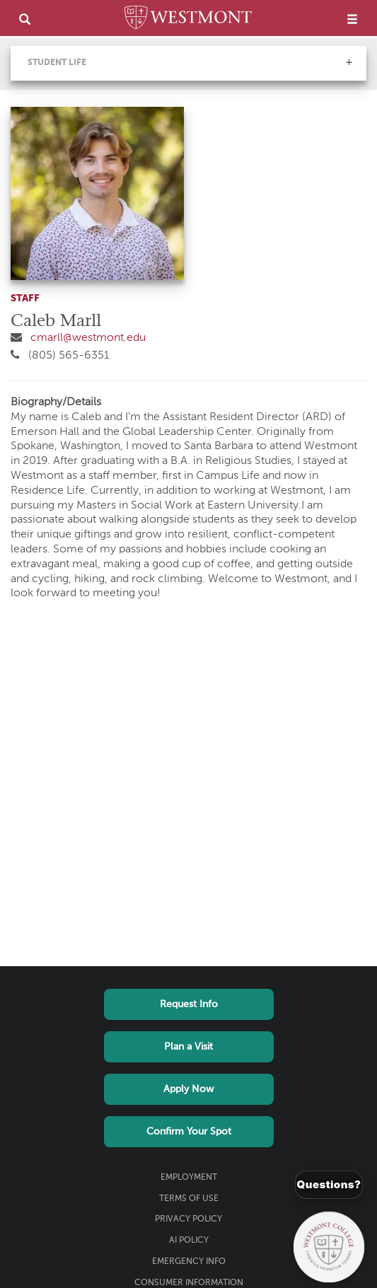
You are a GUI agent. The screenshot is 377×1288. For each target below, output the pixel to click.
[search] (25, 19)
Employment (189, 1177)
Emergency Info (189, 1262)
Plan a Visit (188, 1047)
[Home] (188, 20)
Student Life (57, 63)
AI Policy (189, 1240)
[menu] (352, 19)
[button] (348, 62)
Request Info (189, 1004)
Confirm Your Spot (188, 1132)
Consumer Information (188, 1283)
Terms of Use (189, 1199)
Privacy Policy (188, 1219)
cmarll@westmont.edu (88, 338)
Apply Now (188, 1089)
